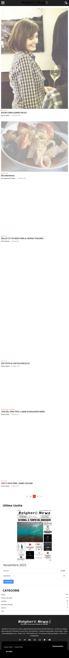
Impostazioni (57, 646)
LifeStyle (4, 173)
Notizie (4, 110)
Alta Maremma (7, 175)
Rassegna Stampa (8, 409)
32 (38, 496)
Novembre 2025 (14, 565)
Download (8, 581)
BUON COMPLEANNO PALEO (14, 112)
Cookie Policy (18, 647)
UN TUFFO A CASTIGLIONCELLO (15, 363)
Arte (2, 611)
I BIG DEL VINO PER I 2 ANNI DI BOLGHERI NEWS (23, 411)
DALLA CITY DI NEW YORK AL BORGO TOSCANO (22, 238)
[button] (65, 3)
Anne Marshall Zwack (8, 178)
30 (30, 496)
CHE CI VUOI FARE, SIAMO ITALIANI (17, 483)
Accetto (9, 651)
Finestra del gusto (6, 598)
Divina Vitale (5, 115)
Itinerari (3, 608)
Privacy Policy (8, 647)
